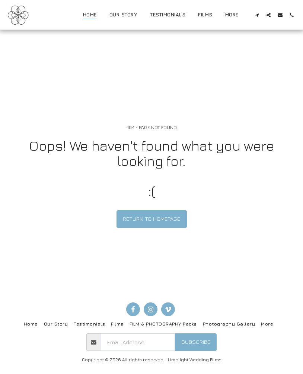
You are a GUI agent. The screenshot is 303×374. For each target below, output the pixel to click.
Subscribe (195, 342)
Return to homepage (151, 219)
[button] (257, 15)
